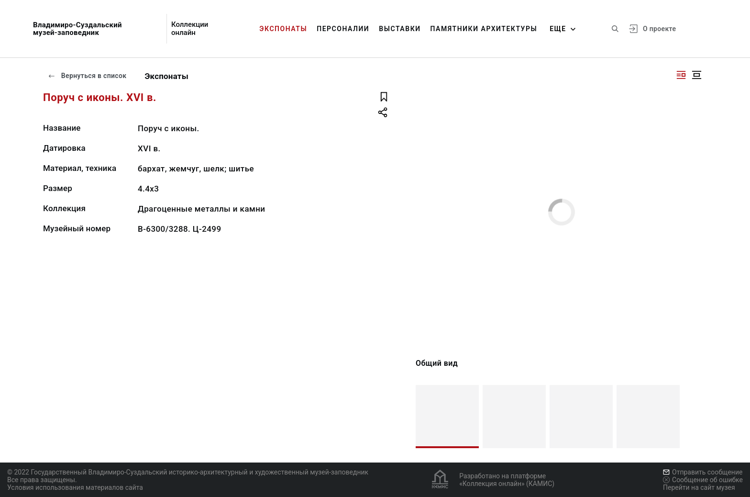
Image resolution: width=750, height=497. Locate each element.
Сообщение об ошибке (703, 480)
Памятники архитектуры (484, 29)
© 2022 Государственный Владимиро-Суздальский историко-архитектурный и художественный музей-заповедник (187, 472)
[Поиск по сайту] (615, 29)
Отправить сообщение (702, 472)
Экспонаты (283, 29)
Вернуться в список (87, 75)
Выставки (399, 29)
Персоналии (343, 29)
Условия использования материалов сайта (75, 487)
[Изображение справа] (681, 75)
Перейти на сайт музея (699, 487)
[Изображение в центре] (696, 75)
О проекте (659, 29)
